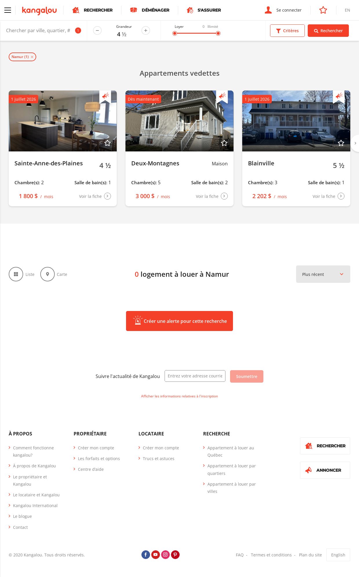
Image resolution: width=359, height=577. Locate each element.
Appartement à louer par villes (231, 487)
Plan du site (310, 555)
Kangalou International (35, 505)
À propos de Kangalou (34, 466)
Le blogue (22, 516)
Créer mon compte (96, 448)
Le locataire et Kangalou (36, 495)
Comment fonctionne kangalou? (33, 451)
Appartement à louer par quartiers (231, 469)
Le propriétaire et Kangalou (30, 480)
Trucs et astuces (158, 458)
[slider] (174, 33)
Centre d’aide (91, 469)
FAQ (240, 555)
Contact (20, 527)
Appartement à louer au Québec (230, 451)
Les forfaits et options (99, 458)
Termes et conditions (271, 555)
